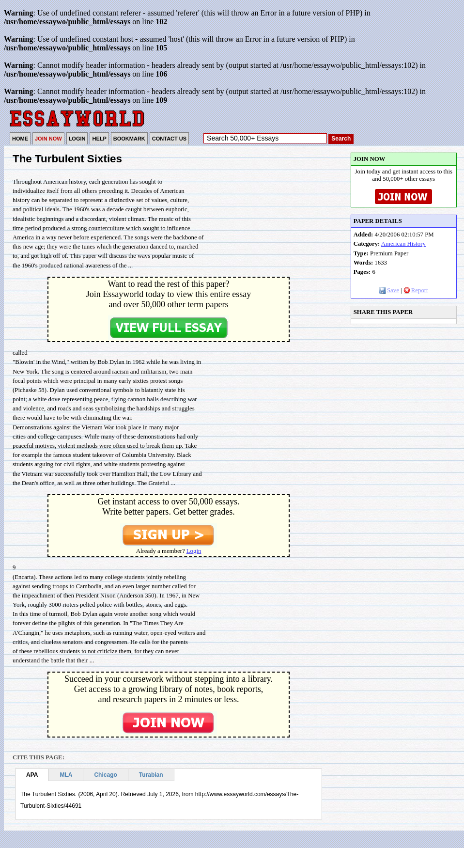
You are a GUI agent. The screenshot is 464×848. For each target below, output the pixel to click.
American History (403, 243)
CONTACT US (169, 138)
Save (389, 290)
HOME (20, 138)
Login (193, 551)
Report (415, 290)
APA (32, 774)
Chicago (105, 774)
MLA (66, 774)
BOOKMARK (129, 138)
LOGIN (77, 138)
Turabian (151, 774)
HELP (99, 138)
